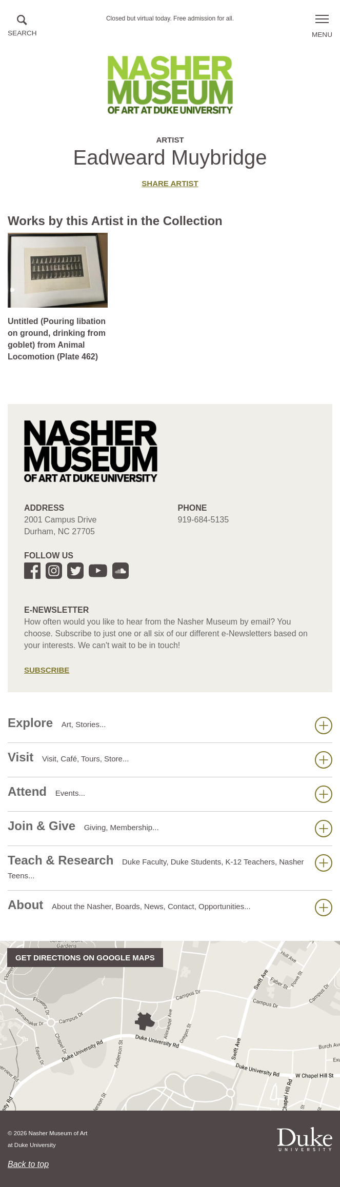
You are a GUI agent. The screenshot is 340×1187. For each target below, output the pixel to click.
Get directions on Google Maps (85, 957)
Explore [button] (170, 725)
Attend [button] (170, 793)
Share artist (170, 183)
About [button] (170, 907)
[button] (22, 26)
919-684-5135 (203, 519)
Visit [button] (170, 759)
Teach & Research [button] (170, 866)
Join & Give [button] (170, 828)
